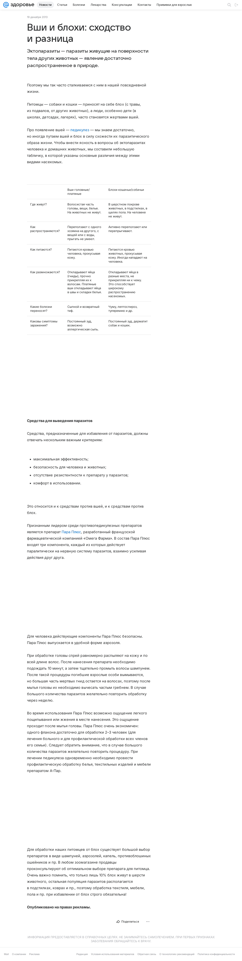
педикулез (79, 130)
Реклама (34, 954)
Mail (6, 954)
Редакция (82, 954)
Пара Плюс (71, 532)
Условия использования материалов (112, 954)
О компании (19, 954)
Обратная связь (146, 954)
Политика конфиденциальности (216, 954)
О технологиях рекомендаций (176, 954)
